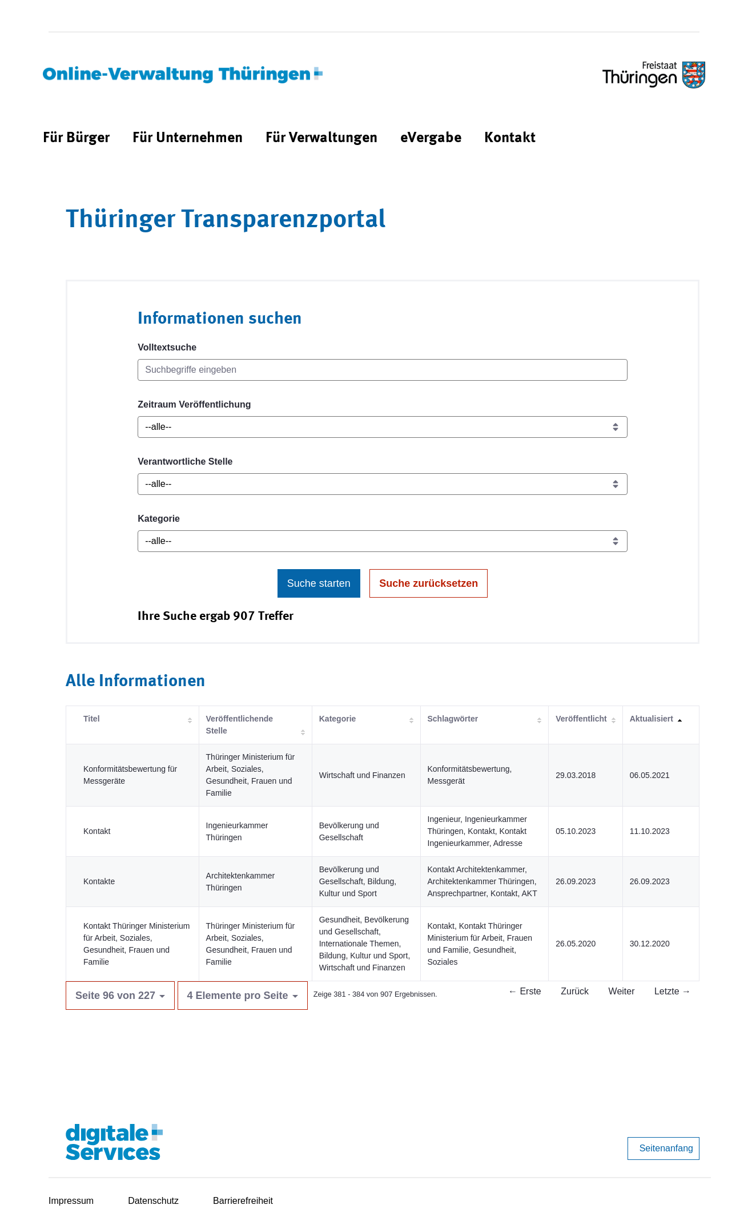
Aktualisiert (651, 718)
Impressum (71, 1201)
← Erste (524, 991)
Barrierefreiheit (243, 1201)
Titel (91, 718)
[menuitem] (76, 138)
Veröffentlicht (581, 718)
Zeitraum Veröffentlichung (194, 404)
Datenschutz (153, 1201)
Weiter (622, 991)
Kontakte (99, 881)
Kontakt (96, 831)
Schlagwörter (453, 718)
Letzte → (672, 991)
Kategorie (159, 518)
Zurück (575, 991)
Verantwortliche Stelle (185, 461)
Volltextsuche (167, 347)
